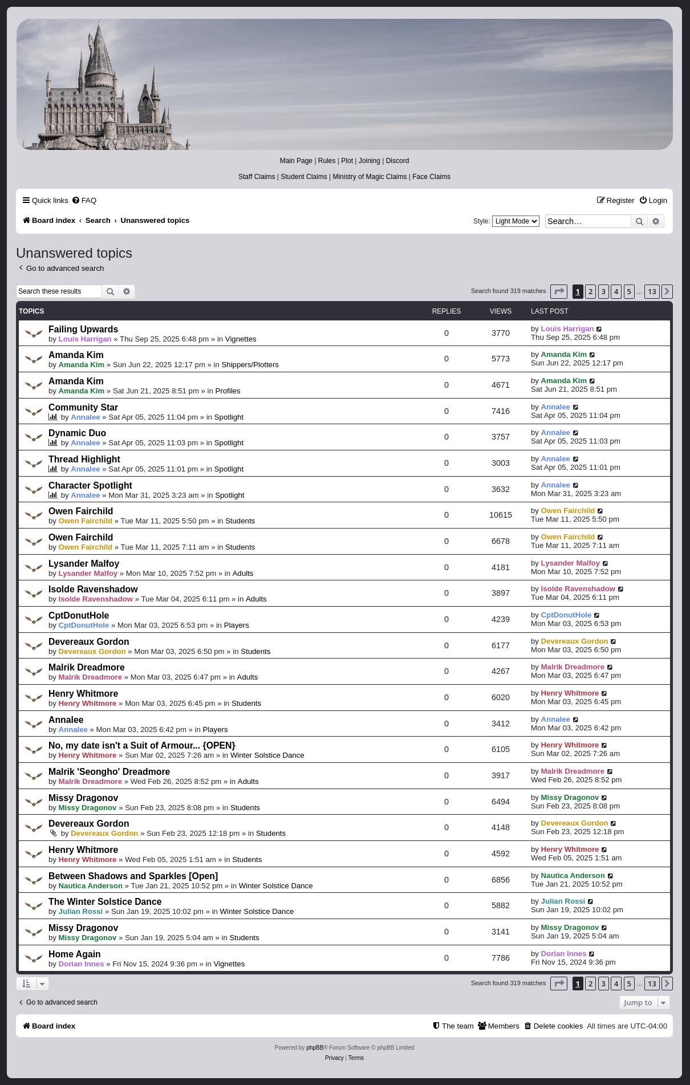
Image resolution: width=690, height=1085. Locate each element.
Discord (397, 161)
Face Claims (431, 177)
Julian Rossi (81, 911)
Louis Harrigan (85, 339)
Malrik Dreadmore (86, 667)
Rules (327, 161)
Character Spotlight (90, 485)
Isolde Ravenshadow (93, 589)
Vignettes (241, 339)
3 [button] (604, 291)
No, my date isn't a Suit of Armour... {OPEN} (142, 745)
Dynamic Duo (77, 433)
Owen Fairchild (80, 511)
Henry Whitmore (83, 693)
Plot (347, 161)
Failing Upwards (83, 329)
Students (240, 521)
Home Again (74, 954)
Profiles (228, 391)
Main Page (296, 161)
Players (236, 625)
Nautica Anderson (91, 885)
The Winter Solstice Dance (105, 902)
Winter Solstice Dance (267, 755)
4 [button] (616, 291)
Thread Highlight (84, 459)
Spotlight (228, 417)
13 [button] (652, 291)
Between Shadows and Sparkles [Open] (133, 876)
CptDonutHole (78, 615)
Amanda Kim (76, 355)
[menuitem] (83, 200)
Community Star (83, 407)
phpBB (314, 1048)
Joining (369, 161)
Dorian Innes (81, 964)
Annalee (85, 417)
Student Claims (304, 177)
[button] (558, 291)
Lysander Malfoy (83, 563)
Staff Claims (256, 177)
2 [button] (590, 291)
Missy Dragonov (83, 798)
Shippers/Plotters (250, 364)
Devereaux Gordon (88, 642)
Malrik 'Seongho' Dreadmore (109, 772)
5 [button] (629, 291)
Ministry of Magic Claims (369, 177)
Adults (243, 573)
